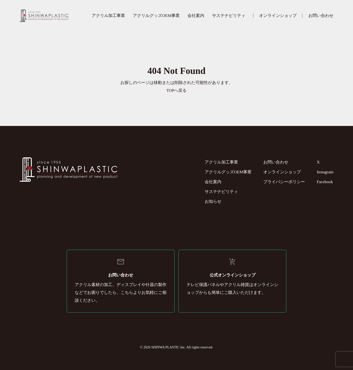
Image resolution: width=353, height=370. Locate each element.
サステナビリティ (228, 15)
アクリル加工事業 (108, 15)
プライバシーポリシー (284, 181)
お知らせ (213, 201)
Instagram (325, 172)
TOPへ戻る (176, 90)
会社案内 (196, 15)
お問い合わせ (320, 15)
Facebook (325, 181)
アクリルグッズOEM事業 (156, 15)
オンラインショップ (278, 15)
